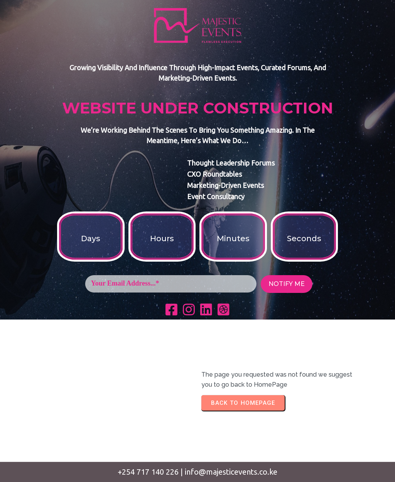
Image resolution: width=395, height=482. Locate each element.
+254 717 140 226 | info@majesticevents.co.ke (197, 471)
